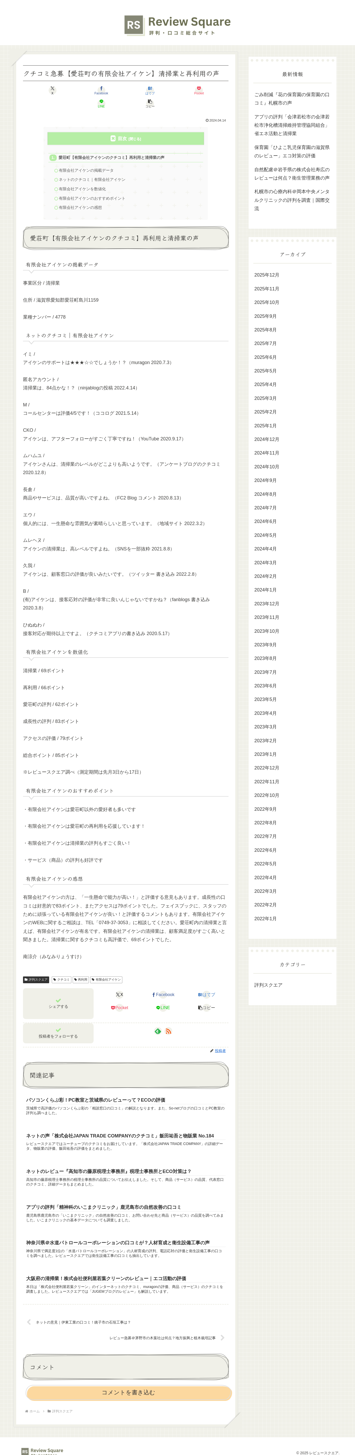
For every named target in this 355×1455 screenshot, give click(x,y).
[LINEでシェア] (177, 90)
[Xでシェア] (39, 90)
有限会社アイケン (106, 968)
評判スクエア (36, 968)
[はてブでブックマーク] (108, 90)
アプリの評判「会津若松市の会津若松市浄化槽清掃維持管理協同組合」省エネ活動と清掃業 (292, 125)
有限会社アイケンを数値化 (82, 177)
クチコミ (61, 968)
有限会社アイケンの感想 (80, 196)
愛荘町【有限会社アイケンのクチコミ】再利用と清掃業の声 (112, 145)
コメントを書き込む (128, 1386)
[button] (212, 90)
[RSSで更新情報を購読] (168, 1020)
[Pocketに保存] (143, 90)
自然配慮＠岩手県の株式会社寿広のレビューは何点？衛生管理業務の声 (292, 174)
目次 (122, 125)
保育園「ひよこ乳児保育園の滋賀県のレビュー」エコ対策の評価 (292, 151)
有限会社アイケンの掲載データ (86, 158)
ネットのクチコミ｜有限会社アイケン (92, 167)
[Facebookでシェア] (74, 90)
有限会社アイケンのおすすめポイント (92, 187)
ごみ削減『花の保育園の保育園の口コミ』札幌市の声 (292, 99)
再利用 (81, 968)
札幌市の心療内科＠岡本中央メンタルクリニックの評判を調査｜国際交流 (292, 200)
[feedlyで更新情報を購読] (158, 1020)
